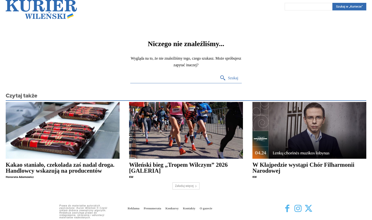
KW (131, 177)
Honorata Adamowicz (20, 177)
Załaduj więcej (186, 186)
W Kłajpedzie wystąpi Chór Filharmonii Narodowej (303, 168)
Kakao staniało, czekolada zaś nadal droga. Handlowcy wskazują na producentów (60, 168)
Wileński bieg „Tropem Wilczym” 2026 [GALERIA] (178, 168)
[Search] (349, 6)
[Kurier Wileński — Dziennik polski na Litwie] (41, 9)
